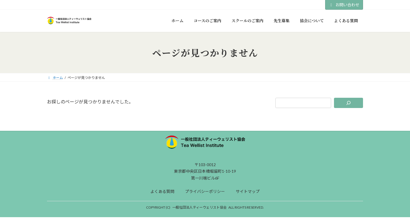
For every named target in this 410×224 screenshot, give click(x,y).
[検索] (348, 103)
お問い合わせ (344, 4)
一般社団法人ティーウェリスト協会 (199, 207)
